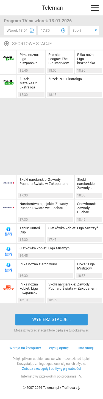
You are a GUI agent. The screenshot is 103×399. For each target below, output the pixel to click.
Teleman (52, 7)
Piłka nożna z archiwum (38, 264)
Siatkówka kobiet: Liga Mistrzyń (73, 228)
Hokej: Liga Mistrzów (86, 266)
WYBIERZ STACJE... (51, 319)
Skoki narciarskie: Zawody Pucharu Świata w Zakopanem (44, 181)
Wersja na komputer (25, 348)
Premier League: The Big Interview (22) (58, 59)
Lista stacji (85, 348)
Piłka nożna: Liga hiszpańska (29, 59)
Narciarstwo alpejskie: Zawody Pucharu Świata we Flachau (44, 206)
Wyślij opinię (59, 348)
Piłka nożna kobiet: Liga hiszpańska (29, 288)
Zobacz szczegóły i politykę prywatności (51, 369)
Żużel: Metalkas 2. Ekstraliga (29, 83)
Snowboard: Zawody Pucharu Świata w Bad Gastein (88, 208)
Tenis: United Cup (30, 230)
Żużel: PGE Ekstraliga (65, 79)
